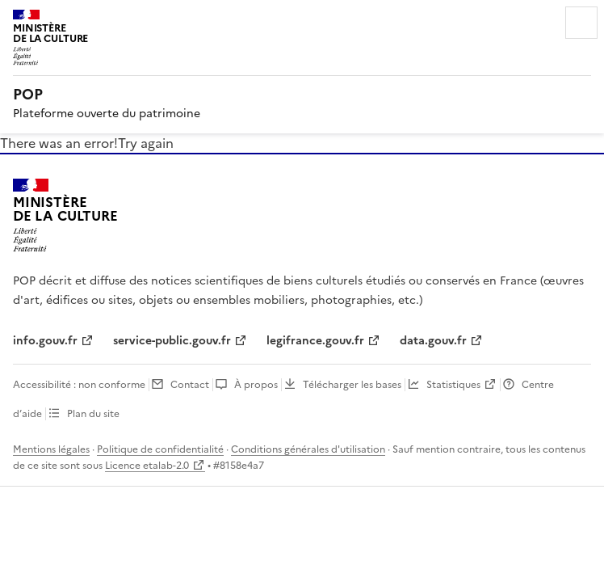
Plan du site (93, 414)
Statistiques (453, 384)
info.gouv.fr (45, 340)
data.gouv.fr (433, 340)
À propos (256, 384)
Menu (581, 22)
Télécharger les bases (352, 384)
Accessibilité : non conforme (79, 384)
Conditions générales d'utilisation (308, 449)
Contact (189, 384)
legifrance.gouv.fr (315, 340)
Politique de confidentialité (160, 449)
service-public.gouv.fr (172, 340)
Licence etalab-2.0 (147, 465)
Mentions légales (51, 449)
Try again (146, 143)
